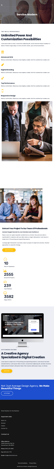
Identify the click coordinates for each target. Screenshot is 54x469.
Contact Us (4, 428)
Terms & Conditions (22, 463)
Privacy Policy (32, 463)
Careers (3, 425)
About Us (3, 420)
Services (3, 423)
